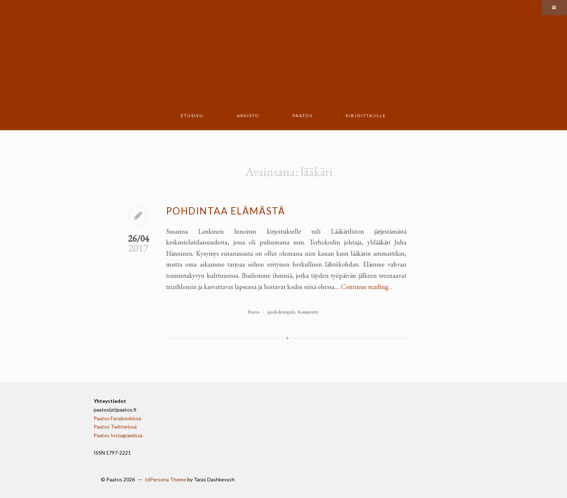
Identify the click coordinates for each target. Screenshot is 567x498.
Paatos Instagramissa (118, 435)
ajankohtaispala (281, 312)
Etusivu (192, 115)
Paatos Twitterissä (115, 426)
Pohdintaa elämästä (225, 211)
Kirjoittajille (366, 115)
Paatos (302, 115)
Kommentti (308, 312)
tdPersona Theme (165, 479)
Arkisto (248, 115)
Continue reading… (366, 286)
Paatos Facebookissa (117, 418)
